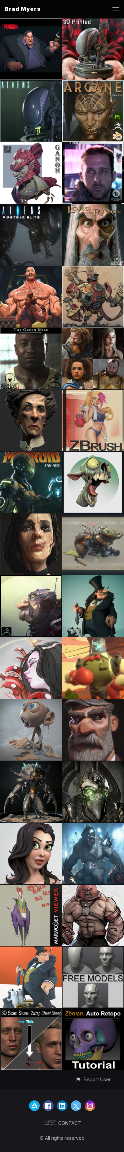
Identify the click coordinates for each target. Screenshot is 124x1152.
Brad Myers (23, 9)
